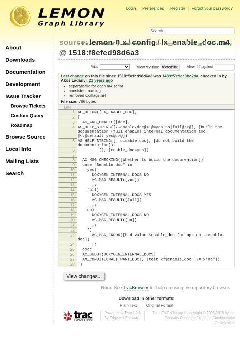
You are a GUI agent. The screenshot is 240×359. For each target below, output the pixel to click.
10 (72, 182)
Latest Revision (134, 43)
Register (177, 8)
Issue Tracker (23, 96)
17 (72, 224)
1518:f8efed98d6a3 (103, 52)
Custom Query (27, 115)
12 (72, 194)
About (13, 47)
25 (72, 278)
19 (72, 236)
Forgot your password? (212, 8)
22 (72, 255)
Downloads (20, 60)
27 (72, 290)
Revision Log (220, 43)
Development (22, 84)
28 (72, 297)
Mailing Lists (22, 161)
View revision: (148, 67)
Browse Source (25, 137)
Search (14, 173)
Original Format (159, 338)
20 (72, 242)
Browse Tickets (28, 106)
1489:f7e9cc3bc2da (180, 76)
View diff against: (211, 67)
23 (72, 261)
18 (72, 230)
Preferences (153, 8)
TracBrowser (136, 321)
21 (72, 248)
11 (72, 188)
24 (72, 272)
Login (131, 8)
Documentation (25, 72)
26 (72, 284)
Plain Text (128, 338)
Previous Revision (98, 43)
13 (72, 200)
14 (72, 206)
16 (72, 218)
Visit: (95, 66)
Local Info (18, 149)
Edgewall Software (124, 351)
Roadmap (22, 125)
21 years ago (101, 80)
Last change (72, 76)
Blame (196, 43)
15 (72, 212)
